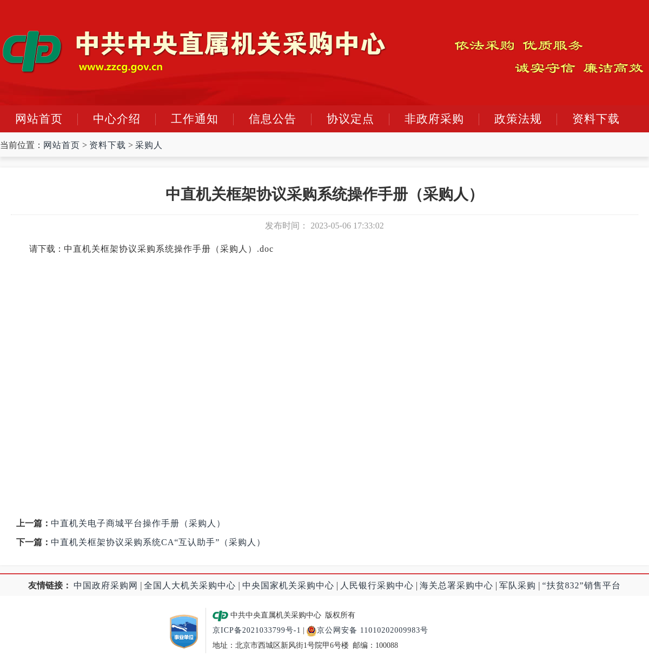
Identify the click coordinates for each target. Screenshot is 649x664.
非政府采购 (434, 118)
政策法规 (518, 118)
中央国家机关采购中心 (288, 585)
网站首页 (39, 118)
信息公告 (272, 118)
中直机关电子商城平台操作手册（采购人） (138, 523)
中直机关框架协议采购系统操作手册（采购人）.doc (169, 248)
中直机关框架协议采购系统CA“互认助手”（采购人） (158, 542)
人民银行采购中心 (377, 585)
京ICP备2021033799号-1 (257, 630)
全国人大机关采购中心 (190, 585)
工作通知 (194, 118)
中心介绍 (117, 118)
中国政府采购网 (106, 585)
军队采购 (517, 585)
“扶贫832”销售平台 (581, 585)
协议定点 (350, 118)
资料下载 (596, 118)
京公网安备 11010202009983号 (367, 630)
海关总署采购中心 (456, 585)
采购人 (149, 145)
